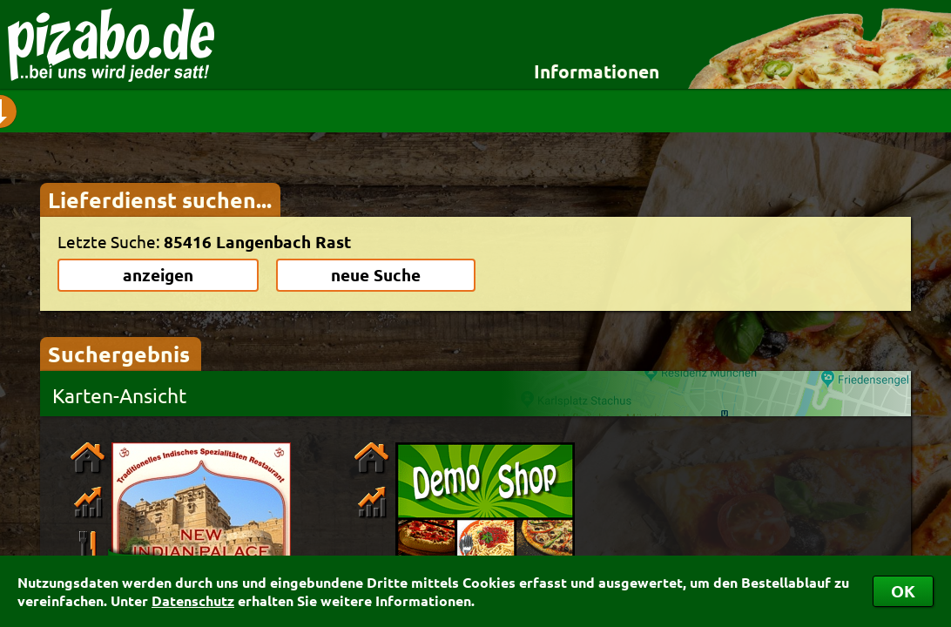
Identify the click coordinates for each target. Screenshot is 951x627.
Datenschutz (193, 600)
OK (903, 591)
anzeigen (158, 275)
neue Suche (376, 275)
